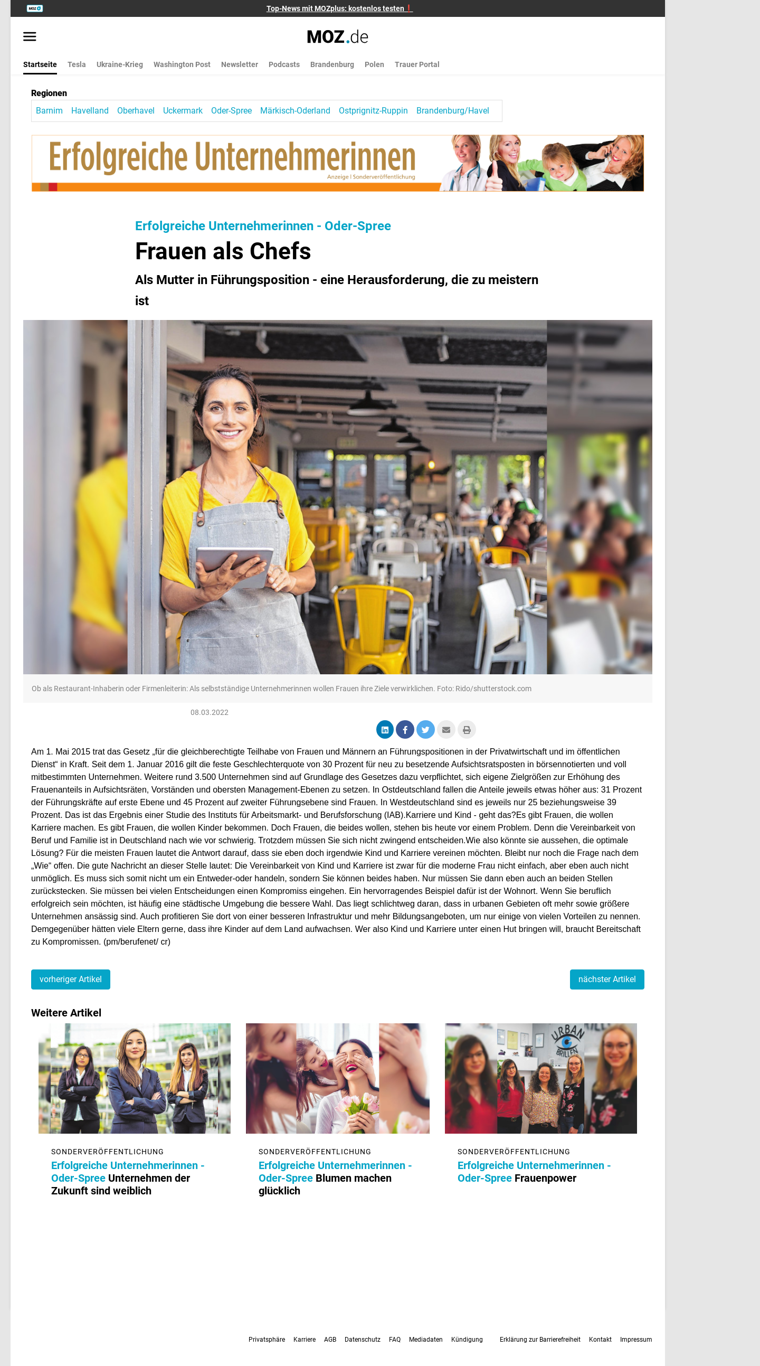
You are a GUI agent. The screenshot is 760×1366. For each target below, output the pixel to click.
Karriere (304, 1339)
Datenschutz (363, 1339)
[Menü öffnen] (29, 37)
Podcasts (284, 64)
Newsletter (239, 64)
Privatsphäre (267, 1339)
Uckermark (183, 111)
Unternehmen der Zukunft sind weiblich (128, 1178)
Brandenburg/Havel (452, 111)
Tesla (77, 64)
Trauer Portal (417, 64)
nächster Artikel (607, 979)
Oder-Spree (231, 111)
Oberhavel (136, 111)
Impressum (636, 1339)
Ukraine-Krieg (120, 64)
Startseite (40, 64)
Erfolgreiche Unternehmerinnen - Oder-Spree (263, 226)
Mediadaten (426, 1339)
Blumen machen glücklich (335, 1178)
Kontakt (600, 1339)
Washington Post (182, 64)
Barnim (49, 111)
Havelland (90, 111)
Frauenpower (535, 1171)
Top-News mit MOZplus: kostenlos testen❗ (340, 8)
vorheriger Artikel (71, 979)
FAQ (395, 1339)
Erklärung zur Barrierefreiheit (540, 1339)
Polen (374, 64)
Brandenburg (332, 64)
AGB (330, 1339)
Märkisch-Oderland (295, 111)
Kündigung (467, 1339)
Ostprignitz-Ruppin (373, 111)
